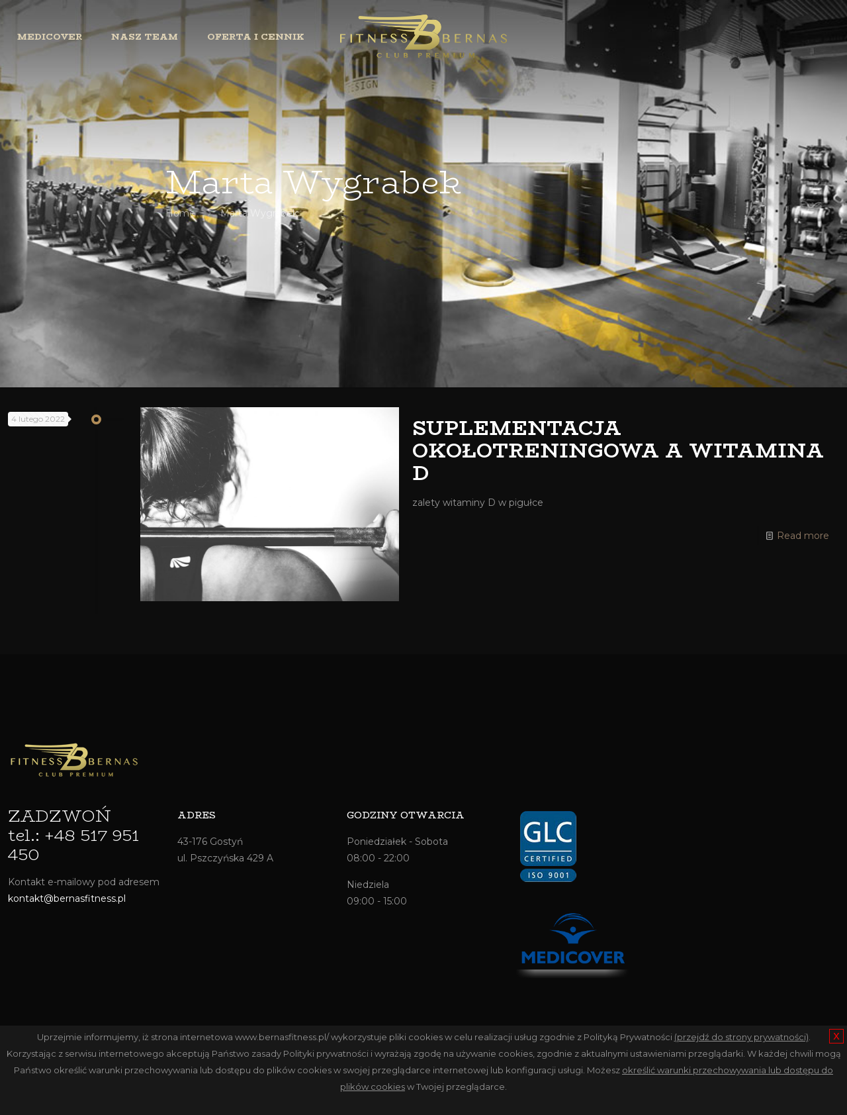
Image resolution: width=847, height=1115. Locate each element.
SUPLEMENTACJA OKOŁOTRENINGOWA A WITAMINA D (618, 450)
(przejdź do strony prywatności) (741, 1037)
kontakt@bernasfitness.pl (67, 898)
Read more (803, 536)
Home (180, 213)
